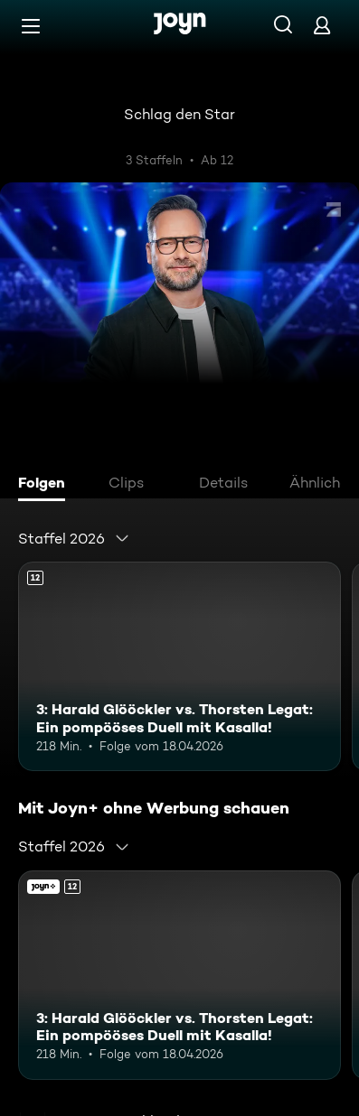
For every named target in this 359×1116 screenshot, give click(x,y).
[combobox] (74, 538)
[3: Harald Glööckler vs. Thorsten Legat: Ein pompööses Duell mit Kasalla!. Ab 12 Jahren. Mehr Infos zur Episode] (179, 666)
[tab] (46, 485)
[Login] (322, 25)
